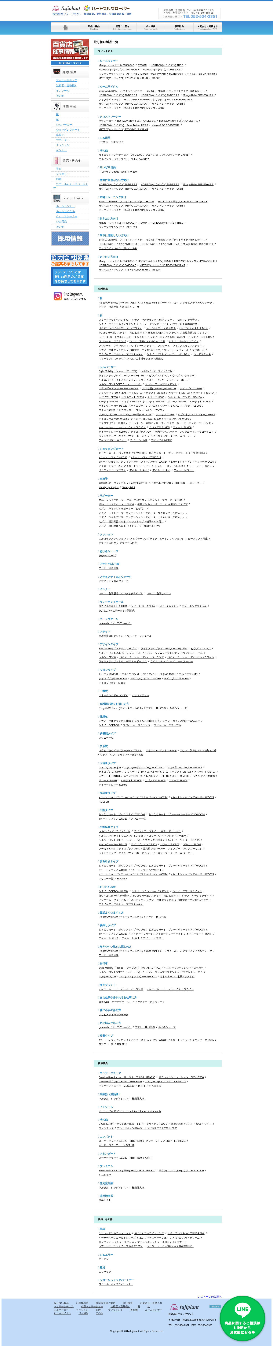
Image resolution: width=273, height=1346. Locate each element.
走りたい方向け (109, 256)
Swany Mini (128, 487)
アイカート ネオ (161, 470)
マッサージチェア (110, 1073)
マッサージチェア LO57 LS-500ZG (165, 1081)
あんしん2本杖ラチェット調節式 (145, 358)
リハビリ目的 (108, 167)
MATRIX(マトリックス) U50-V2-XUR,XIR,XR (123, 103)
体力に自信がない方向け (114, 180)
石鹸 (98, 1309)
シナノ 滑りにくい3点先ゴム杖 (147, 341)
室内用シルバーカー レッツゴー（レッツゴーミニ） (184, 431)
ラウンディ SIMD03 (153, 401)
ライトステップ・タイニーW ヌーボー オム (123, 436)
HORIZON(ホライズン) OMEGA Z (161, 69)
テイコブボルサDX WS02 (113, 418)
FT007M (142, 65)
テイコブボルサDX (161, 440)
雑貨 (102, 1267)
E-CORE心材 (106, 1123)
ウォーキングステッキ (111, 358)
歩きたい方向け (109, 218)
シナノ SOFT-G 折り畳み (182, 319)
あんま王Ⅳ (155, 1085)
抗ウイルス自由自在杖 (185, 324)
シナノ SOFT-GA (201, 337)
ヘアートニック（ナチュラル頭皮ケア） (121, 1246)
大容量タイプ (108, 763)
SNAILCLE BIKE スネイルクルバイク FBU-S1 (126, 90)
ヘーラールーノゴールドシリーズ (117, 1237)
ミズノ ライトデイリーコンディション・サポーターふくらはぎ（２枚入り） (142, 517)
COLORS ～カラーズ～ (188, 483)
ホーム (65, 27)
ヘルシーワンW (153, 410)
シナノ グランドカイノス (154, 324)
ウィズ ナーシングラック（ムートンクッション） (156, 538)
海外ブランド (108, 984)
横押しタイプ (108, 925)
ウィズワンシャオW (183, 375)
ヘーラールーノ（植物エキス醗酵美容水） (170, 1246)
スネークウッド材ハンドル (113, 319)
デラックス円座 (107, 542)
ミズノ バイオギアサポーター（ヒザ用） (122, 508)
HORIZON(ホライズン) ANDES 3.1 (118, 95)
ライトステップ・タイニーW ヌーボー (171, 436)
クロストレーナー (110, 116)
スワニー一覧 (161, 465)
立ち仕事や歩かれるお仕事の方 (118, 997)
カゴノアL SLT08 (108, 397)
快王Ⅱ (141, 1085)
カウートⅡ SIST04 (203, 392)
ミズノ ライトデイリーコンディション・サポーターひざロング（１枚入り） (142, 513)
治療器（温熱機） (110, 1094)
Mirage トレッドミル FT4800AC (116, 65)
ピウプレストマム (159, 375)
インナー (105, 589)
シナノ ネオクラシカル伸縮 (148, 319)
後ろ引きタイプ (109, 861)
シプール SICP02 (169, 405)
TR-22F (155, 78)
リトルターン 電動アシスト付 (146, 423)
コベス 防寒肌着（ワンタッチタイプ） (121, 593)
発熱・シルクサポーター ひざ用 (116, 504)
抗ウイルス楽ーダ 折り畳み (161, 328)
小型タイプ (106, 810)
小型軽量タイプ (109, 827)
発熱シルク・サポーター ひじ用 (165, 499)
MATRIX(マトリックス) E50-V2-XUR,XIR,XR (123, 129)
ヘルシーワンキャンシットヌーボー (166, 379)
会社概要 (151, 27)
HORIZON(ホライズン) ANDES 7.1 (160, 95)
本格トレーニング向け (113, 197)
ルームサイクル (109, 86)
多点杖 (104, 746)
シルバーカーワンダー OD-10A (185, 397)
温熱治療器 (106, 1195)
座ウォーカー (106, 120)
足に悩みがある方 (110, 1022)
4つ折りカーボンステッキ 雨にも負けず (121, 332)
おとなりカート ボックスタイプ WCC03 (122, 453)
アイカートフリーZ (109, 465)
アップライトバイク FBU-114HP (118, 99)
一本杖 (104, 691)
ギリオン (104, 1259)
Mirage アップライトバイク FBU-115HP (181, 90)
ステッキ (105, 631)
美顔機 (134, 1309)
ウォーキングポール (112, 601)
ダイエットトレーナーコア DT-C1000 (120, 154)
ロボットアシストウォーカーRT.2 (196, 414)
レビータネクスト (136, 337)
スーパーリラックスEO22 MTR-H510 (120, 1081)
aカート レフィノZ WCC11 (146, 457)
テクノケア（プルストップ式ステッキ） (121, 354)
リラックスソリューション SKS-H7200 (181, 1077)
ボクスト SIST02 (155, 392)
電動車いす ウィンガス (112, 483)
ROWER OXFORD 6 (111, 142)
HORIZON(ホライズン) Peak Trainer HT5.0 (123, 125)
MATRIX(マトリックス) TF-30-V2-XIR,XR (192, 74)
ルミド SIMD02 (130, 401)
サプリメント (115, 1309)
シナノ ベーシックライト (183, 341)
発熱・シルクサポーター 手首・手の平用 (121, 499)
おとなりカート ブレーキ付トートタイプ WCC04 (177, 453)
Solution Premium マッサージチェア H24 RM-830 (127, 1077)
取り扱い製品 (61, 1303)
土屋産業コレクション (195, 332)
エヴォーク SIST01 (132, 392)
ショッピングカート (112, 448)
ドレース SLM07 (177, 401)
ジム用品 (105, 137)
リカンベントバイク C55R (167, 103)
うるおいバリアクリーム (186, 1237)
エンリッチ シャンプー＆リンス (116, 1241)
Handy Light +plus (108, 487)
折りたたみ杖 (108, 887)
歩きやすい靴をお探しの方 (116, 946)
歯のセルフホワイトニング (149, 1233)
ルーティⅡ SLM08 (200, 401)
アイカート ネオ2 (139, 470)
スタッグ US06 (155, 397)
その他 (104, 150)
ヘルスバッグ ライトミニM (156, 371)
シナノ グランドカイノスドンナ (117, 324)
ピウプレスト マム (130, 410)
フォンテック (106, 1128)
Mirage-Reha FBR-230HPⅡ (198, 95)
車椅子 (104, 478)
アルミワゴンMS (165, 414)
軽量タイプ (106, 1035)
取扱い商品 (94, 27)
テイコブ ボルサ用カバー (113, 440)
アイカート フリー (184, 470)
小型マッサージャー (92, 1306)
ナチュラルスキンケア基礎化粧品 (186, 1233)
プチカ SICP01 (107, 410)
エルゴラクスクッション (112, 538)
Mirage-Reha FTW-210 (153, 74)
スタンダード (108, 1153)
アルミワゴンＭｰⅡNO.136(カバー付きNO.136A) (125, 414)
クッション (106, 534)
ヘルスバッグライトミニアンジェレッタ (121, 379)
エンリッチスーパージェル (154, 1237)
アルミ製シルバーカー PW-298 (159, 388)
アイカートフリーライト (137, 465)
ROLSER (178, 465)
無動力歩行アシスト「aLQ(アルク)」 (191, 1123)
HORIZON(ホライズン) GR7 (148, 108)
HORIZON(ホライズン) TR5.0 (167, 65)
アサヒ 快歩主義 (108, 307)
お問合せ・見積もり (207, 27)
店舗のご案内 (122, 27)
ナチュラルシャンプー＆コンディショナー (160, 1241)
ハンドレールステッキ (141, 345)
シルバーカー (108, 366)
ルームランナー (109, 60)
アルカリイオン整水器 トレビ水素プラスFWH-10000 (147, 1128)
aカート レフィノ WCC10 (113, 457)
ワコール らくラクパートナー (116, 1284)
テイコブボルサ (138, 440)
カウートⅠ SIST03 (179, 392)
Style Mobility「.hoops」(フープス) (118, 371)
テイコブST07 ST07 (191, 388)
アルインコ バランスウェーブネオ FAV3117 (124, 159)
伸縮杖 (104, 716)
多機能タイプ (108, 733)
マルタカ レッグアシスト (113, 1098)
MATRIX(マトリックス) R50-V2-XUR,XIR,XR (165, 99)
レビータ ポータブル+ (111, 337)
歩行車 (104, 963)
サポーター (106, 495)
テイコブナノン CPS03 (144, 405)
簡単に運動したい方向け (114, 235)
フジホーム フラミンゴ (112, 341)
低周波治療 (106, 1183)
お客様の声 (82, 1303)
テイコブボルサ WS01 (176, 418)
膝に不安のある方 (110, 1010)
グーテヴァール (109, 619)
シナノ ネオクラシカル (112, 350)
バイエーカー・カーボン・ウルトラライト (122, 427)
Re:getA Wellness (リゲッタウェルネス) (121, 302)
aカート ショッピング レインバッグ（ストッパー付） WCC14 (133, 461)
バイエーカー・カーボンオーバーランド (189, 423)
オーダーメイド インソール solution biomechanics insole (130, 1111)
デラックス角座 (128, 542)
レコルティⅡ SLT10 (132, 397)
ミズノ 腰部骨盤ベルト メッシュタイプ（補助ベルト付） (131, 521)
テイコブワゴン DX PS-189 (145, 418)
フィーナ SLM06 (182, 427)
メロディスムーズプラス (112, 470)
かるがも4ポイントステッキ (163, 332)
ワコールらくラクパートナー (117, 1279)
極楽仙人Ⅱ (138, 1098)
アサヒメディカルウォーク (197, 302)
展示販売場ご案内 (105, 1303)
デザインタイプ (109, 644)
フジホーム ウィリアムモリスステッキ (180, 345)
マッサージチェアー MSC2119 (116, 1085)
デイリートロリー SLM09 (113, 431)
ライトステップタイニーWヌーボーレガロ (122, 375)
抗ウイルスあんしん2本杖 (194, 328)
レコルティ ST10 (108, 392)
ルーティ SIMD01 (108, 401)
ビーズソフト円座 (198, 538)
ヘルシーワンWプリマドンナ (161, 384)
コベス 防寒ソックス (159, 593)
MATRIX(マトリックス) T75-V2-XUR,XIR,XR (123, 78)
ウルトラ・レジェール (176, 350)
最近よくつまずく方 (112, 912)
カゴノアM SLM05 (159, 427)
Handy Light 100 (138, 483)
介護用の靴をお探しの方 (114, 703)
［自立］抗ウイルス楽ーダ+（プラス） (120, 328)
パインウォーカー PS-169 (113, 405)
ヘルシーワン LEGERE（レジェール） (120, 384)
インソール (106, 1107)
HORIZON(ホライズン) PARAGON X (119, 69)
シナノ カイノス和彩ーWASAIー (168, 337)
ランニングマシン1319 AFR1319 (118, 74)
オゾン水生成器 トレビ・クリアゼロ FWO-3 (142, 1123)
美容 (102, 1229)
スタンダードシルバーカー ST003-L (118, 388)
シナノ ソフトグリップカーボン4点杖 (168, 354)
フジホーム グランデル (112, 345)
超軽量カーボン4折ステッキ (144, 350)
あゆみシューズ (130, 307)
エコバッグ (105, 1271)
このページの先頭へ (210, 1296)
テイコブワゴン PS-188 (112, 423)
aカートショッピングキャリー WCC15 (192, 461)
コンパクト (106, 1136)
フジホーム (198, 350)
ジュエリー (106, 1254)
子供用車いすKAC (161, 483)
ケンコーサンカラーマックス (115, 1233)
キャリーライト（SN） (199, 465)
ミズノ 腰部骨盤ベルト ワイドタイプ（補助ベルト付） (130, 525)
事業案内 (179, 27)
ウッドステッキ (202, 354)
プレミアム (106, 1166)
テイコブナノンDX (141, 431)
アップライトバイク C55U (114, 108)
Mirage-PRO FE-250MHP (165, 125)
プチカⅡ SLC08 (192, 405)
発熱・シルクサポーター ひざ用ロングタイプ (162, 504)
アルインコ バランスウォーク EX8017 (168, 154)
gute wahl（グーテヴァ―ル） (162, 302)
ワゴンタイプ (108, 669)
